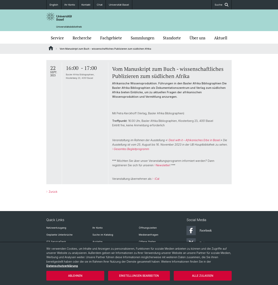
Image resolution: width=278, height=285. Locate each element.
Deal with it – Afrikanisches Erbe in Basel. (195, 140)
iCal (156, 178)
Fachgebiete (111, 38)
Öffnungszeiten (148, 227)
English (54, 4)
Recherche (82, 38)
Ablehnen (75, 275)
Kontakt (85, 4)
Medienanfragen (148, 234)
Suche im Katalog (102, 234)
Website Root (51, 48)
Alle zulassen (202, 275)
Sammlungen (142, 38)
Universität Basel (119, 4)
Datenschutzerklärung (62, 265)
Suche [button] (221, 5)
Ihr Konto (69, 4)
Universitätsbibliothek (69, 26)
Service (57, 38)
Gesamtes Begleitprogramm (131, 149)
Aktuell (220, 38)
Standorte (172, 38)
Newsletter (163, 165)
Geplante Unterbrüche (59, 234)
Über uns (197, 38)
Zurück (52, 191)
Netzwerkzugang (56, 227)
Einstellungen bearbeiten (139, 275)
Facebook (199, 230)
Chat (100, 4)
